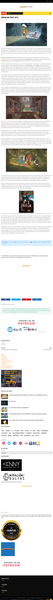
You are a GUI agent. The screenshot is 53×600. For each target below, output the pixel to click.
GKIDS (22, 431)
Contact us (3, 356)
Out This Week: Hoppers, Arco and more (19, 408)
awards (38, 431)
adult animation (45, 431)
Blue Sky (37, 435)
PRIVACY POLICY (38, 598)
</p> (20, 286)
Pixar (10, 433)
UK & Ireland (16, 431)
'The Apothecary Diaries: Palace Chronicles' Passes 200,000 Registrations (28, 414)
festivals (27, 431)
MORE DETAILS (42, 332)
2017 (22, 20)
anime (3, 431)
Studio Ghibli (4, 433)
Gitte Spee (31, 20)
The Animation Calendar (6, 361)
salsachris (14, 21)
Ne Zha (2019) (12, 401)
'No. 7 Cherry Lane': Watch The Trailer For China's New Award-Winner (26, 420)
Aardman (9, 435)
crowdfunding (16, 435)
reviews (2, 21)
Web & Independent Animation (18, 433)
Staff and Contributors (7, 366)
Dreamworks (43, 433)
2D (30, 431)
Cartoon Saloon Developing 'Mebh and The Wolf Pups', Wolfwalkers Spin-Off (28, 395)
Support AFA (4, 364)
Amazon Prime (27, 435)
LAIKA (33, 435)
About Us (3, 355)
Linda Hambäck (37, 20)
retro (21, 435)
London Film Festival (45, 20)
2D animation (26, 20)
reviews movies (8, 21)
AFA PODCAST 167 (5, 512)
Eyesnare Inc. (32, 598)
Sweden (18, 21)
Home (3, 14)
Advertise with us (5, 363)
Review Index (4, 358)
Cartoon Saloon (36, 433)
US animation (28, 433)
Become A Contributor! (6, 368)
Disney (34, 431)
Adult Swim (4, 435)
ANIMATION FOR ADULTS (22, 598)
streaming (8, 431)
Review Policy (4, 360)
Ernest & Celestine (7, 121)
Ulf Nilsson (22, 21)
